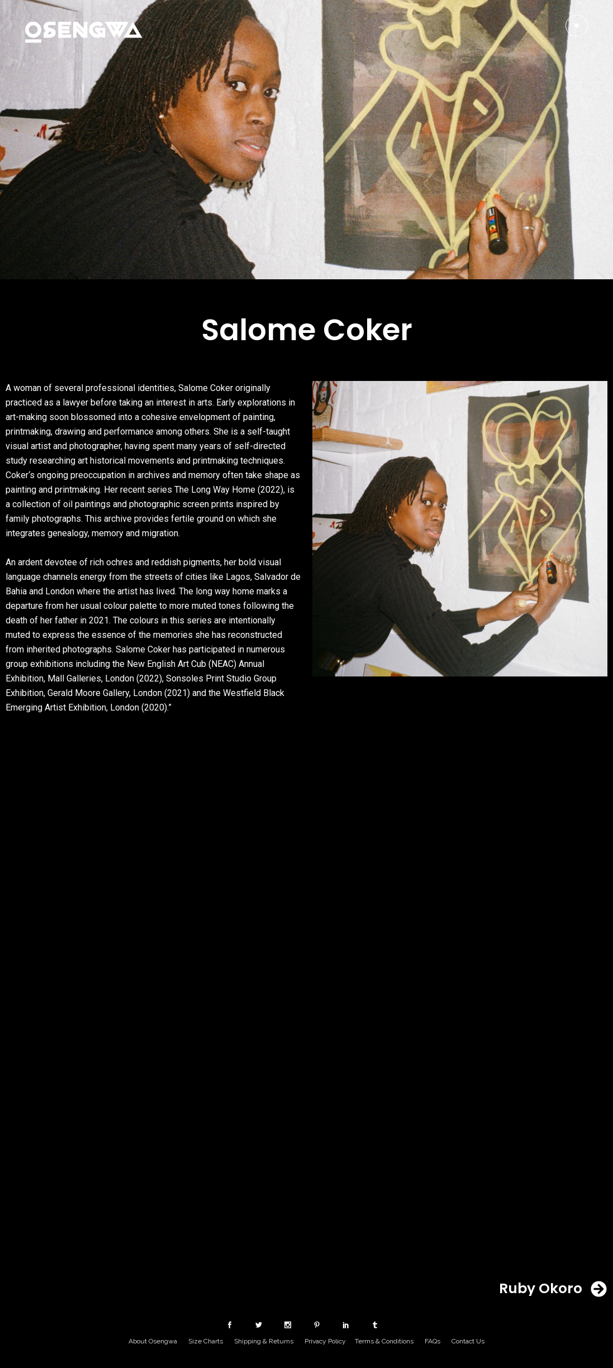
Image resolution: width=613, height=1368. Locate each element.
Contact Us (468, 1341)
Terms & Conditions (384, 1341)
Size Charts (205, 1341)
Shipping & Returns (263, 1341)
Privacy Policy (325, 1341)
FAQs (432, 1341)
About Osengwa (153, 1341)
